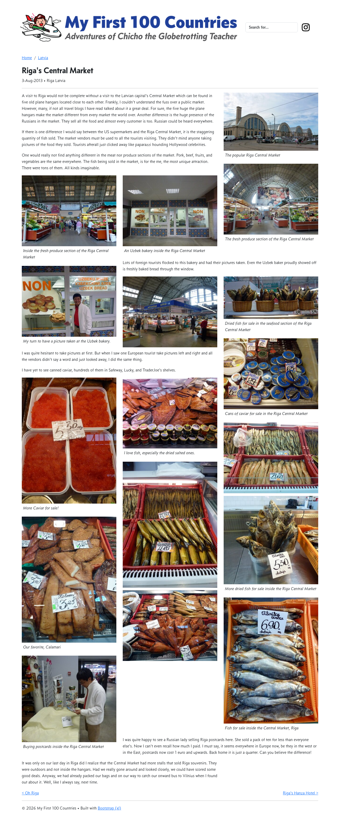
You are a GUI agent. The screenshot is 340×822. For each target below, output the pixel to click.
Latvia (43, 57)
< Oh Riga (30, 792)
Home (27, 57)
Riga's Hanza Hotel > (300, 792)
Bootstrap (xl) (109, 808)
